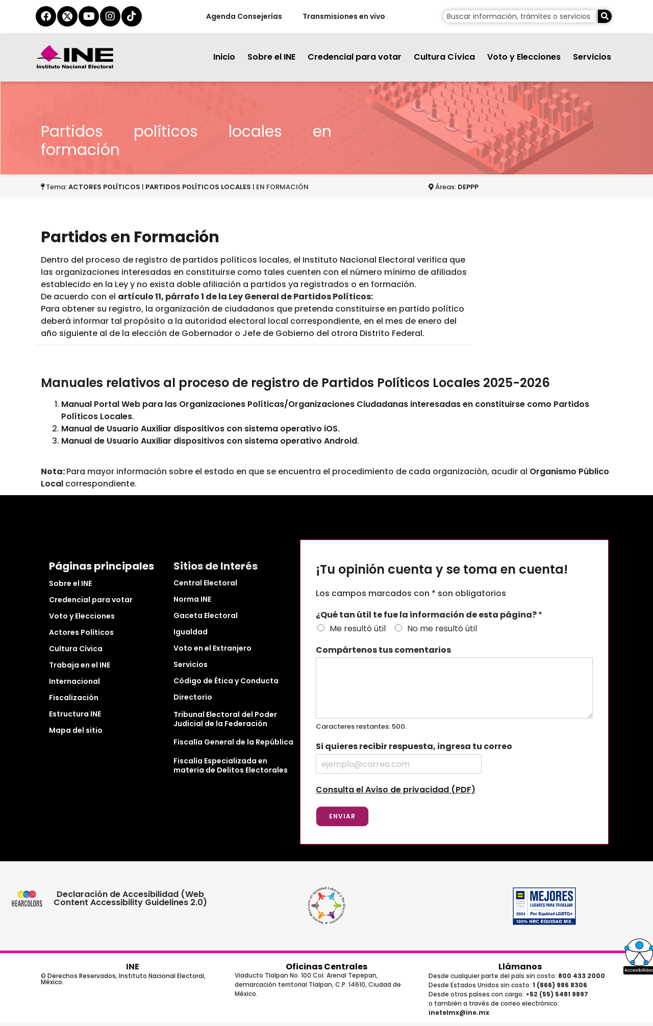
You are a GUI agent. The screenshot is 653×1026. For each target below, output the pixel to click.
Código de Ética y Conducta (226, 681)
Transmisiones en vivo (343, 16)
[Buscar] (605, 16)
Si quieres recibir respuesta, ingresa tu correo (414, 746)
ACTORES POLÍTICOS (105, 187)
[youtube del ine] (89, 16)
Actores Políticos (81, 632)
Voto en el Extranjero (212, 648)
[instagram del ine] (110, 16)
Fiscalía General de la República (233, 742)
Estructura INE (75, 714)
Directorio (192, 697)
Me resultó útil (358, 628)
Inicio (224, 57)
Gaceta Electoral (205, 615)
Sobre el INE (271, 57)
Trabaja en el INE (79, 665)
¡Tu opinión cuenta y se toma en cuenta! (442, 569)
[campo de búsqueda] (519, 16)
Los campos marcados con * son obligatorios (411, 593)
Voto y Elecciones (524, 57)
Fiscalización (73, 697)
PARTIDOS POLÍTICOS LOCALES (198, 187)
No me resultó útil (442, 628)
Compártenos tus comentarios (383, 650)
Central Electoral (205, 583)
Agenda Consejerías (244, 16)
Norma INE (192, 599)
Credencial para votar (354, 57)
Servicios (592, 57)
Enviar (342, 816)
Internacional (74, 681)
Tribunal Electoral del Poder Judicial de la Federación (225, 719)
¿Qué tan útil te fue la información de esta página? (429, 615)
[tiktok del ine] (131, 16)
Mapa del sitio (76, 730)
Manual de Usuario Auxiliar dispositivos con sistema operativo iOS (199, 428)
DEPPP (468, 187)
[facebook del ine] (46, 16)
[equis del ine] (67, 16)
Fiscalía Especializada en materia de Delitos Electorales (230, 765)
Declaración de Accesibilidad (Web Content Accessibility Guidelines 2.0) (131, 898)
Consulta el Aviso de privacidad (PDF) (395, 790)
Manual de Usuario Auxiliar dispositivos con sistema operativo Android (209, 441)
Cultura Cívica (444, 57)
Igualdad (190, 632)
